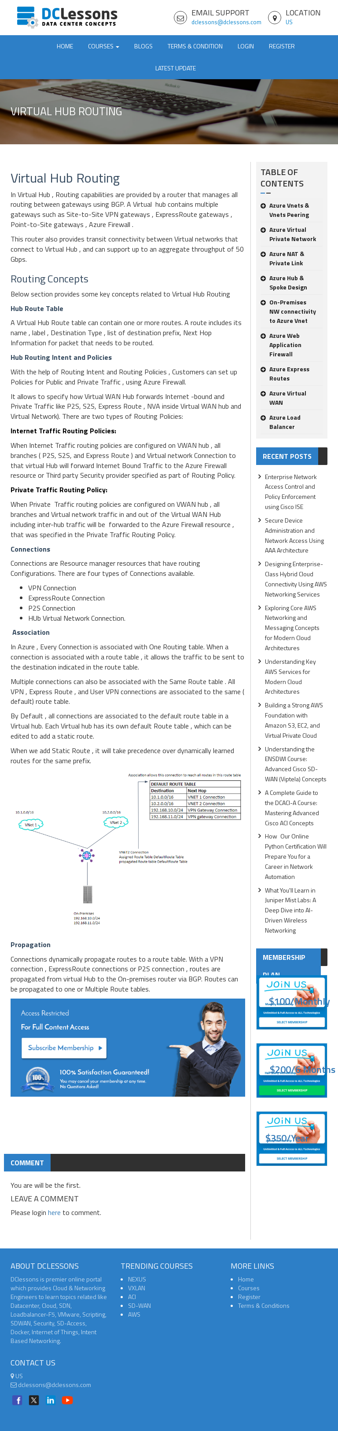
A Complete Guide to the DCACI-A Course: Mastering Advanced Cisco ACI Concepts (292, 807)
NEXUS (137, 1279)
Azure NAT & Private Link (282, 258)
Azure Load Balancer (281, 422)
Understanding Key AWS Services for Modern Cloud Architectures (290, 676)
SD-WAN (139, 1305)
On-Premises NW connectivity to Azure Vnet (288, 311)
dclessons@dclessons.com (226, 22)
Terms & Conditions (264, 1305)
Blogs (143, 46)
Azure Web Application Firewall (281, 345)
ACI (132, 1296)
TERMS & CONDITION (195, 46)
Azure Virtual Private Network (288, 234)
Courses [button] (103, 46)
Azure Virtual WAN (283, 397)
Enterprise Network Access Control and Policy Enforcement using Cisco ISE (291, 492)
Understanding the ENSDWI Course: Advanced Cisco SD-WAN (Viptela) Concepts (296, 764)
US (289, 22)
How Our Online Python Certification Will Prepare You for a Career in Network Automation (296, 856)
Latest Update (175, 68)
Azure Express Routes (285, 373)
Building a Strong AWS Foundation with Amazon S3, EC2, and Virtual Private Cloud (294, 720)
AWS (134, 1314)
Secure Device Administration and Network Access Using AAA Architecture (294, 535)
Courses (249, 1287)
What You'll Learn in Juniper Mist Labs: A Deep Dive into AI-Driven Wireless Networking (290, 910)
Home (65, 46)
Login (246, 46)
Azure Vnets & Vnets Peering (285, 210)
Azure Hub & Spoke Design (284, 282)
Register (282, 46)
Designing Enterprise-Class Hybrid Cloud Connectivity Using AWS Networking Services (296, 579)
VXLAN (136, 1287)
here (54, 1212)
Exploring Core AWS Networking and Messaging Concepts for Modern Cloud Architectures (292, 627)
